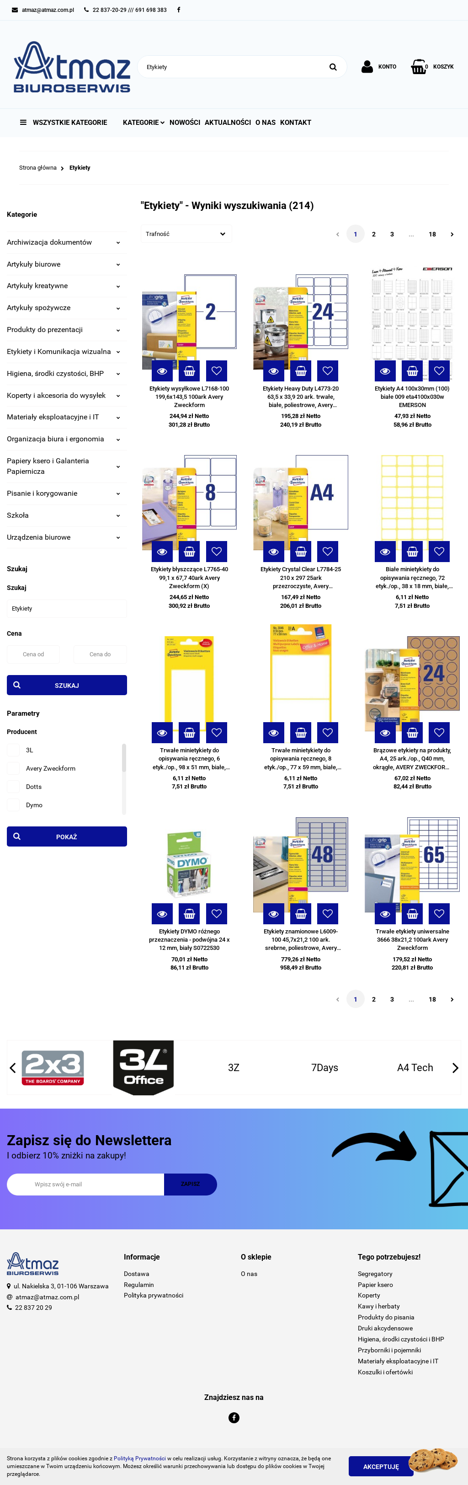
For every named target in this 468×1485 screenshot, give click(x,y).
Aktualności (228, 122)
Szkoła (63, 515)
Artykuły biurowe (63, 264)
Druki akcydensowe (385, 1328)
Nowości (185, 122)
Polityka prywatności (153, 1295)
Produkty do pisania (386, 1317)
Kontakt (295, 122)
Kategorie (144, 122)
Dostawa (136, 1273)
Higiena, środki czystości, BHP (63, 373)
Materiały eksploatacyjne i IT (63, 417)
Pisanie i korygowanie (63, 493)
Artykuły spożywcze (63, 307)
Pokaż (66, 837)
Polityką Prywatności (140, 1458)
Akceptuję (381, 1466)
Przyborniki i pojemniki (389, 1350)
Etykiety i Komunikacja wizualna (63, 351)
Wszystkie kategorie (63, 122)
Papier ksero (375, 1284)
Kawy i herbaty (379, 1306)
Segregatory (375, 1273)
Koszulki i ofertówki (385, 1372)
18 (432, 234)
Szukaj (67, 685)
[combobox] (186, 234)
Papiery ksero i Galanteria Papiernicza (63, 466)
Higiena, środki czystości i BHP (401, 1339)
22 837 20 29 (33, 1307)
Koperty (369, 1295)
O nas (265, 122)
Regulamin (139, 1284)
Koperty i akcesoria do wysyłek (63, 395)
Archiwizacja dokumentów (63, 242)
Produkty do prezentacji (63, 329)
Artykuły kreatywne (63, 285)
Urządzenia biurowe (63, 537)
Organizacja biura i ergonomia (63, 438)
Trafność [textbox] (158, 234)
